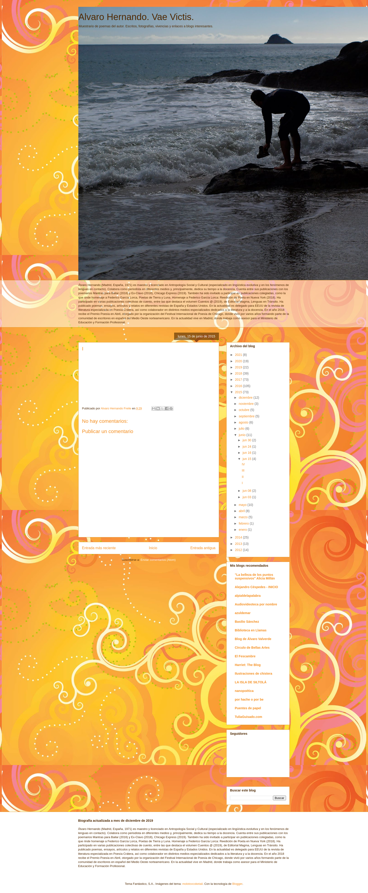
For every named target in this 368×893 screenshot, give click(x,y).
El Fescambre (245, 656)
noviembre (246, 404)
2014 (239, 537)
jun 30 (247, 440)
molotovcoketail (192, 883)
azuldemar (242, 613)
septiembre (247, 416)
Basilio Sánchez (247, 621)
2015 (239, 392)
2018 (239, 373)
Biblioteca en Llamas (250, 630)
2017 (239, 379)
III (243, 470)
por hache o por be (249, 699)
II (243, 477)
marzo (243, 517)
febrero (244, 523)
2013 (239, 544)
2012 (239, 550)
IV (243, 464)
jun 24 (247, 446)
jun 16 (247, 452)
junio (242, 435)
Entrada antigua (202, 548)
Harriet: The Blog (248, 665)
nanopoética (244, 691)
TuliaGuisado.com (248, 717)
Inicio (153, 548)
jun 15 (247, 459)
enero (243, 529)
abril (242, 511)
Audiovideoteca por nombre (256, 604)
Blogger (237, 883)
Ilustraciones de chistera (253, 673)
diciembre (246, 397)
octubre (244, 410)
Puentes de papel (248, 708)
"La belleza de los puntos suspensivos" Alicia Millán (255, 576)
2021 (239, 355)
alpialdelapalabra (248, 595)
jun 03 (247, 497)
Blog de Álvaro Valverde (253, 639)
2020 (239, 361)
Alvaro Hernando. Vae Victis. (136, 17)
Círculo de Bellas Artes (252, 647)
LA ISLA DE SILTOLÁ (250, 682)
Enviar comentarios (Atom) (158, 559)
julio (242, 428)
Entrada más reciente (99, 548)
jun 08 (247, 490)
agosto (244, 422)
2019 (239, 367)
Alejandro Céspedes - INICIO (256, 587)
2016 (239, 386)
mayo (243, 505)
